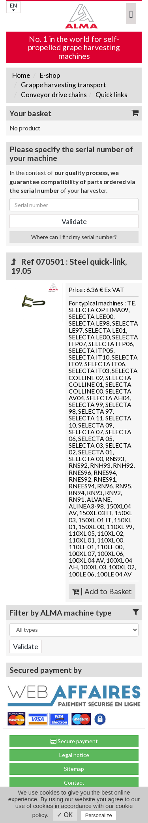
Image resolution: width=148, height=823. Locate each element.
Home (21, 75)
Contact (74, 782)
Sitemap (74, 768)
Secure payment (74, 741)
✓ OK (65, 815)
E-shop (49, 75)
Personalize (98, 815)
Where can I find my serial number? (74, 237)
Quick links (110, 94)
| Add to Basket (102, 591)
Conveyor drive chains (53, 94)
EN (13, 6)
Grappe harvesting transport (63, 85)
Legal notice (74, 754)
